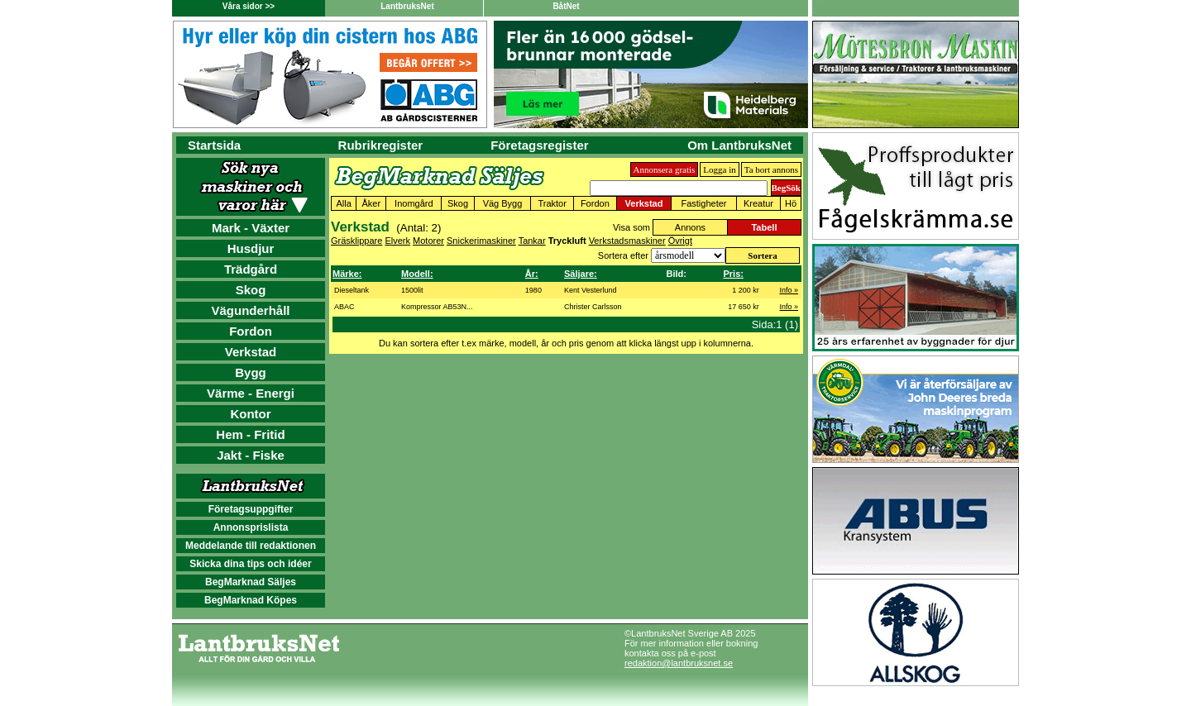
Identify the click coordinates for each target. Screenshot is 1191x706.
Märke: (346, 274)
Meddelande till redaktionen (250, 545)
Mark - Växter (250, 228)
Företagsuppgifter (251, 509)
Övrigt (680, 241)
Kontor (250, 414)
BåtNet (565, 6)
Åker (370, 203)
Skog (251, 290)
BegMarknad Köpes (250, 600)
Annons (690, 227)
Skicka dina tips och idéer (250, 564)
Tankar (532, 241)
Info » (788, 290)
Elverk (397, 241)
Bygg (250, 372)
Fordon (250, 331)
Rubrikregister (380, 145)
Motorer (428, 241)
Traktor (552, 203)
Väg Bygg (503, 203)
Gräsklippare (356, 241)
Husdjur (251, 248)
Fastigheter (703, 203)
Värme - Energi (250, 393)
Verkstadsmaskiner (627, 241)
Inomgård (414, 203)
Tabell (764, 227)
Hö (790, 203)
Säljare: (580, 274)
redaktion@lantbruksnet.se (678, 663)
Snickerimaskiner (481, 241)
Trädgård (250, 269)
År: (531, 274)
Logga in (719, 169)
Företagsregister (539, 145)
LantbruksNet (406, 6)
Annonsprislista (251, 527)
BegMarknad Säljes (250, 582)
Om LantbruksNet (739, 145)
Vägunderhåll (250, 310)
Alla (343, 203)
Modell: (417, 274)
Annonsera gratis (665, 169)
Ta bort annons (771, 169)
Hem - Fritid (250, 434)
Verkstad (251, 352)
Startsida (214, 145)
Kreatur (758, 203)
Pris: (733, 274)
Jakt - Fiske (251, 455)
